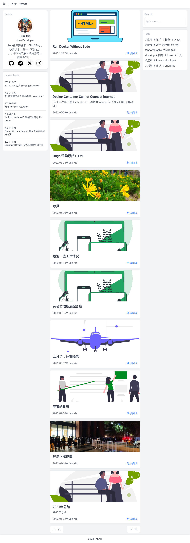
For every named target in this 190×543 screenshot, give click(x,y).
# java (148, 44)
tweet (23, 4)
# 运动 (149, 60)
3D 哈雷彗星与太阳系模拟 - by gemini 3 (24, 96)
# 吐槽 (166, 44)
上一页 (57, 529)
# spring (150, 55)
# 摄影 (166, 39)
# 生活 (149, 39)
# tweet (175, 39)
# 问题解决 (169, 50)
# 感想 (149, 65)
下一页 (133, 529)
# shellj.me (169, 65)
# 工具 (178, 55)
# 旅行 (157, 44)
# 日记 (157, 65)
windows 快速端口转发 (16, 106)
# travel (169, 55)
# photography (153, 50)
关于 (14, 4)
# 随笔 (159, 55)
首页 (5, 4)
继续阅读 (132, 53)
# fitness (159, 60)
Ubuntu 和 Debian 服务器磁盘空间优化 (24, 145)
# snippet (170, 60)
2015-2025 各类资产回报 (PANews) (22, 85)
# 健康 (174, 44)
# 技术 (157, 39)
